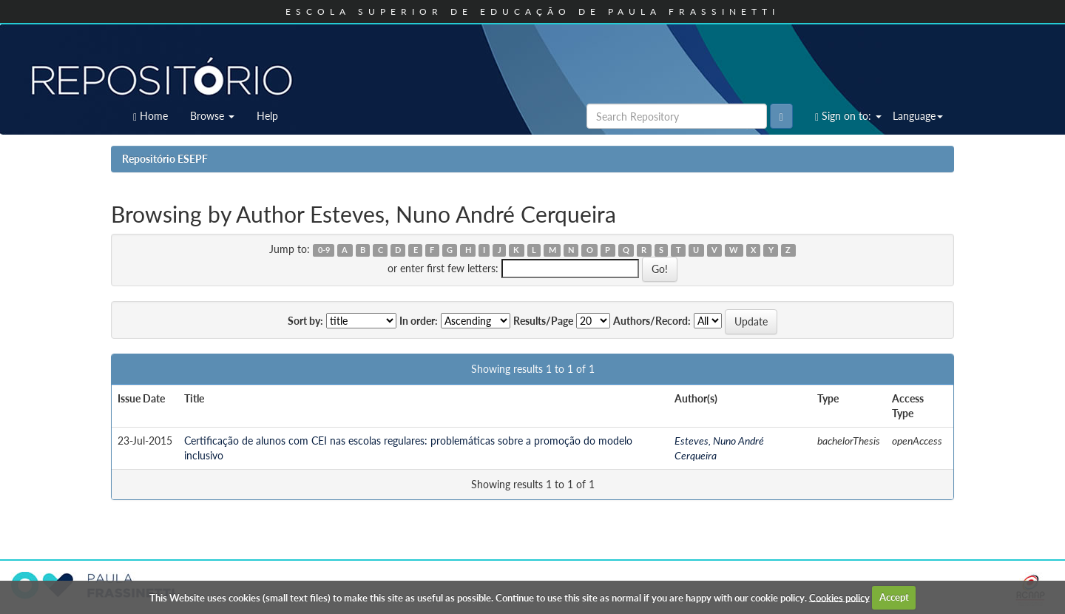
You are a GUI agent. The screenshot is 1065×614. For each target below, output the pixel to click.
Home (150, 116)
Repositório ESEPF (165, 158)
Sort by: (305, 320)
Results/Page (543, 320)
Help (267, 115)
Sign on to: (848, 116)
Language (918, 115)
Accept (894, 597)
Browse (212, 115)
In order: (418, 320)
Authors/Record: (652, 320)
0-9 (324, 250)
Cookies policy (839, 597)
